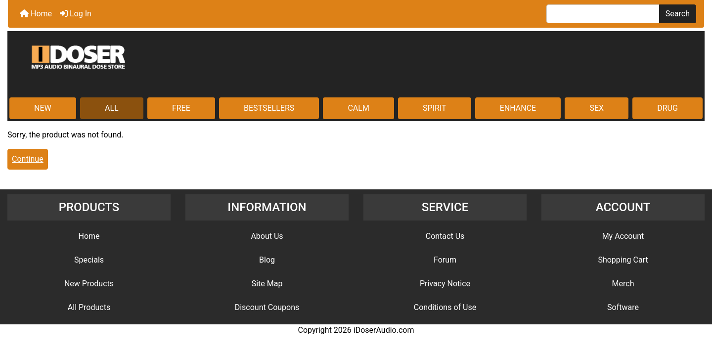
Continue (28, 159)
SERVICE (445, 207)
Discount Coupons (267, 307)
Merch (623, 283)
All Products (89, 307)
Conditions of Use (445, 307)
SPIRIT (434, 108)
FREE (181, 108)
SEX (596, 108)
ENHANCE (518, 108)
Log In (75, 13)
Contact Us (445, 236)
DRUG (667, 108)
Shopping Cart (623, 260)
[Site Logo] (356, 65)
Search (678, 13)
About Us (267, 236)
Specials (89, 260)
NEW (42, 108)
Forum (445, 260)
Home (36, 13)
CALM (358, 108)
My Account (623, 236)
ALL (112, 108)
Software (623, 307)
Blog (267, 260)
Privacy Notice (445, 283)
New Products (89, 283)
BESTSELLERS (269, 108)
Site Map (267, 283)
